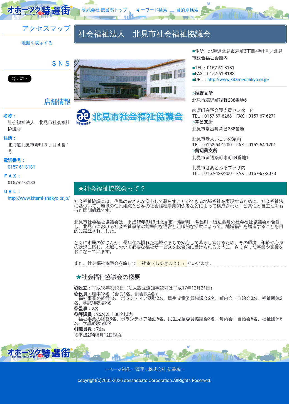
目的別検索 (187, 10)
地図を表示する (37, 42)
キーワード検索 (151, 10)
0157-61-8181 (21, 167)
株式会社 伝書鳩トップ (105, 10)
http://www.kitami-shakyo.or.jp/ (238, 79)
